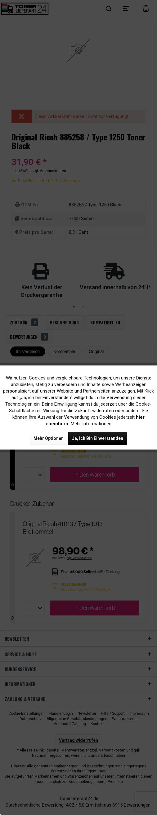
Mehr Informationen (91, 423)
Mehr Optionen (49, 438)
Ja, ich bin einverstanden (97, 438)
